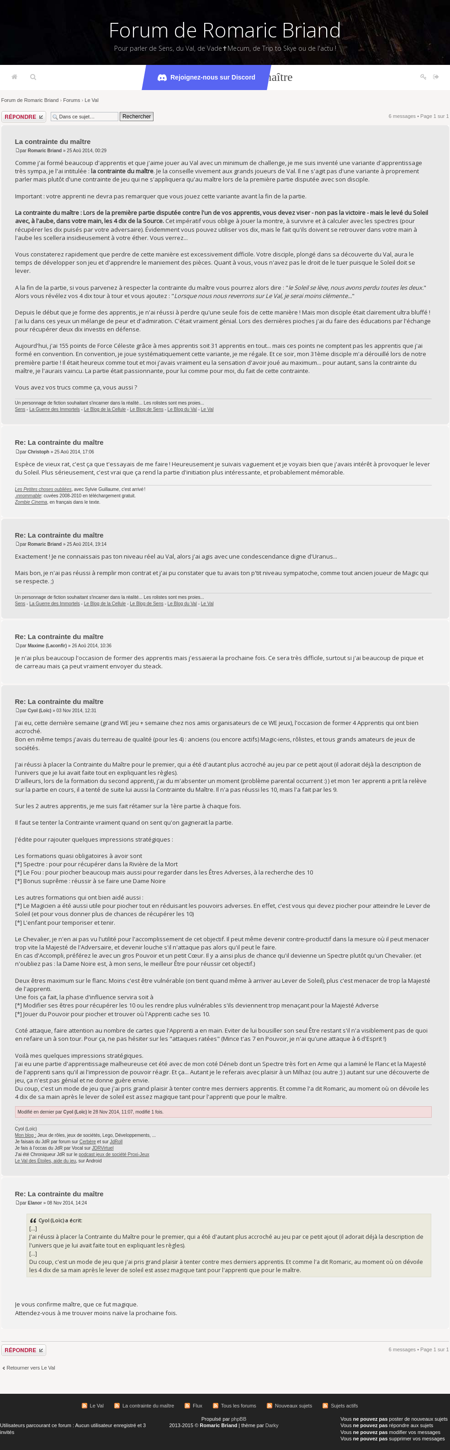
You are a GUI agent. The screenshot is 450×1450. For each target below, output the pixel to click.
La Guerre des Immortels (54, 409)
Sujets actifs (344, 1405)
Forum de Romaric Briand (225, 29)
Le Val (91, 100)
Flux (197, 1405)
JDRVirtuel (102, 1148)
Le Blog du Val (182, 409)
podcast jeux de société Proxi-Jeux (114, 1154)
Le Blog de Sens (146, 409)
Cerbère (87, 1141)
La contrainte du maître (53, 141)
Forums (71, 100)
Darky (272, 1425)
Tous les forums (238, 1405)
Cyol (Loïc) (40, 710)
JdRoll (116, 1141)
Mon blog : (26, 1135)
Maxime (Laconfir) (47, 645)
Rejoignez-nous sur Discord (206, 77)
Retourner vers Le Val (31, 1367)
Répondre (23, 117)
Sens (20, 409)
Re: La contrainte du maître (59, 442)
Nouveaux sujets (293, 1405)
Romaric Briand (45, 150)
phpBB (238, 1419)
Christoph (38, 451)
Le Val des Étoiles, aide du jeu (45, 1160)
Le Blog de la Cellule (105, 409)
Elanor (35, 1202)
